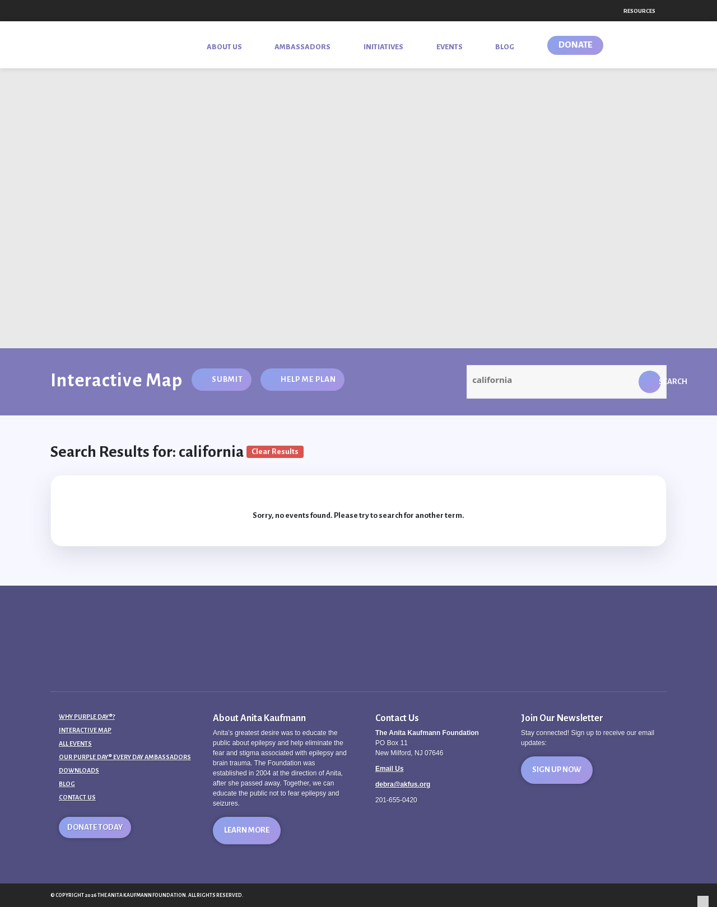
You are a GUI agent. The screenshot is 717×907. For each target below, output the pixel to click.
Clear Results (275, 451)
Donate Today (95, 827)
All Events (75, 743)
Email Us (389, 769)
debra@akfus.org (402, 784)
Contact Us (77, 797)
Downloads (79, 770)
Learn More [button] (246, 830)
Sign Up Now (556, 769)
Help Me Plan (308, 379)
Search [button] (660, 381)
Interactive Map (85, 730)
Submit (227, 379)
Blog (67, 783)
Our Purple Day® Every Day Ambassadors (125, 757)
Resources (639, 11)
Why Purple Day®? (87, 716)
